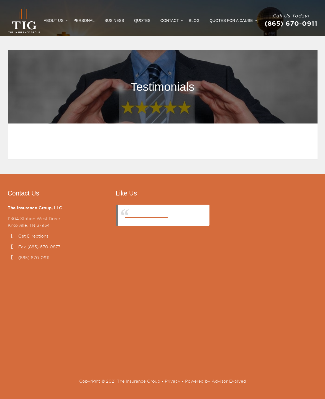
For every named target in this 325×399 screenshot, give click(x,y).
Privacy (172, 381)
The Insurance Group (146, 215)
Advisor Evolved (229, 381)
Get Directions (33, 236)
